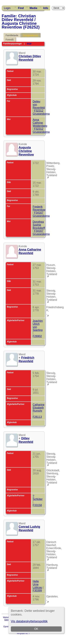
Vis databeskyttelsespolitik (29, 621)
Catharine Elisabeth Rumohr (38, 407)
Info (45, 8)
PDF (29, 43)
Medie (33, 8)
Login (7, 8)
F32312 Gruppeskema (41, 112)
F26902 (37, 336)
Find (21, 8)
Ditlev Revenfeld (26, 440)
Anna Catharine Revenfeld (30, 251)
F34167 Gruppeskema (41, 214)
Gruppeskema (30, 35)
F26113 (37, 416)
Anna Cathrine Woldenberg (40, 122)
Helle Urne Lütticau (37, 584)
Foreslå (10, 39)
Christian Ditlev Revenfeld (30, 58)
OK (36, 628)
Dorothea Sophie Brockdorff (39, 224)
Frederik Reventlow (39, 208)
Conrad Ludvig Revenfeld (29, 528)
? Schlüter (38, 498)
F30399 (37, 590)
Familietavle (12, 35)
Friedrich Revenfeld (26, 359)
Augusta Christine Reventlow (26, 151)
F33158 (37, 505)
